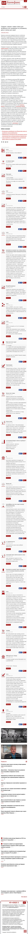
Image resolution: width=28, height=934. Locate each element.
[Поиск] (23, 7)
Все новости (24, 896)
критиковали (15, 123)
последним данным (20, 106)
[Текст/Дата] (25, 7)
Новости (4, 761)
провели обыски (4, 48)
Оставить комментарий (21, 145)
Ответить (8, 155)
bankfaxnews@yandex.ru (13, 907)
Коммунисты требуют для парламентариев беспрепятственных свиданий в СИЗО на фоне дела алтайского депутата (13, 845)
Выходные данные (6, 926)
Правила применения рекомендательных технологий (13, 928)
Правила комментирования (16, 927)
